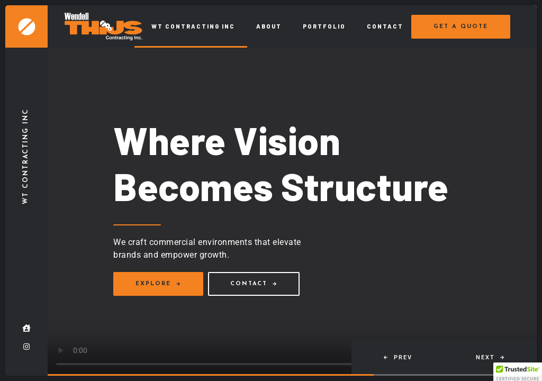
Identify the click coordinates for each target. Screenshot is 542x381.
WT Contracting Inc (193, 26)
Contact (385, 26)
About (269, 26)
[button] (397, 357)
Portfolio (324, 26)
